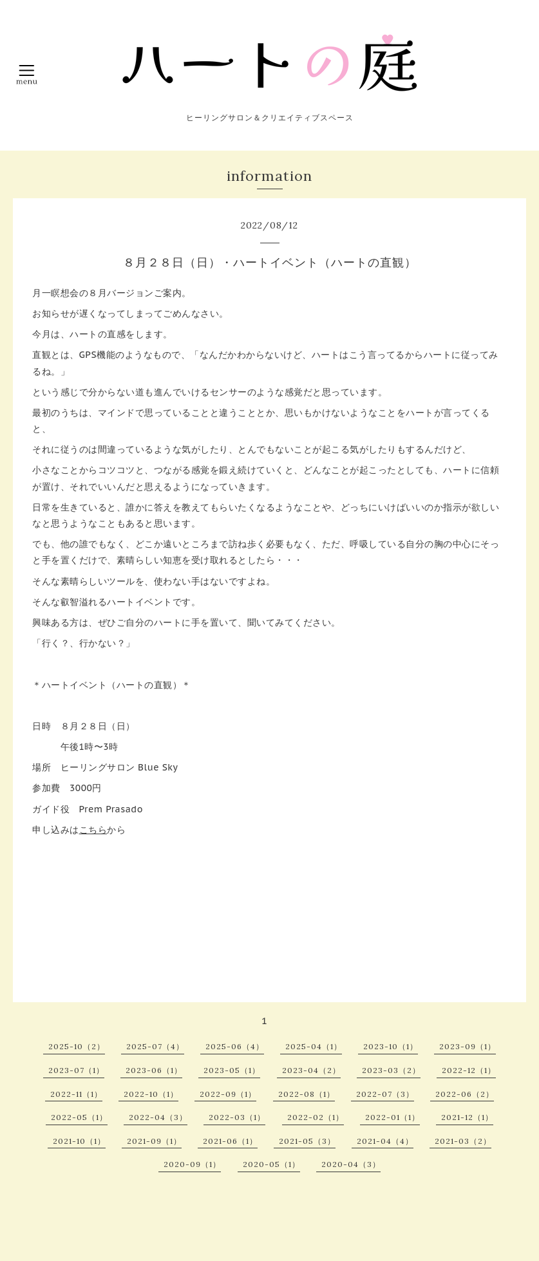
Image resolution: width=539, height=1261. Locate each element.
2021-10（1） (79, 1141)
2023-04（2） (311, 1070)
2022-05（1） (79, 1117)
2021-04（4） (385, 1141)
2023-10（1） (390, 1046)
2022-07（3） (385, 1094)
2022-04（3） (158, 1117)
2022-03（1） (237, 1117)
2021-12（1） (467, 1117)
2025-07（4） (155, 1046)
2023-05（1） (231, 1070)
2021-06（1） (230, 1141)
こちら (93, 830)
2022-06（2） (464, 1094)
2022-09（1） (228, 1094)
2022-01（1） (392, 1117)
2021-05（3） (307, 1141)
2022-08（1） (306, 1094)
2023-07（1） (76, 1070)
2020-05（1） (271, 1164)
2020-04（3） (351, 1164)
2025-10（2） (76, 1046)
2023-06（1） (154, 1070)
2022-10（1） (151, 1094)
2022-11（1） (76, 1094)
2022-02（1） (315, 1117)
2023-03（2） (391, 1070)
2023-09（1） (467, 1046)
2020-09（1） (192, 1164)
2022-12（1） (469, 1070)
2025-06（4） (234, 1046)
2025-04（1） (313, 1046)
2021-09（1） (154, 1141)
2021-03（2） (463, 1141)
